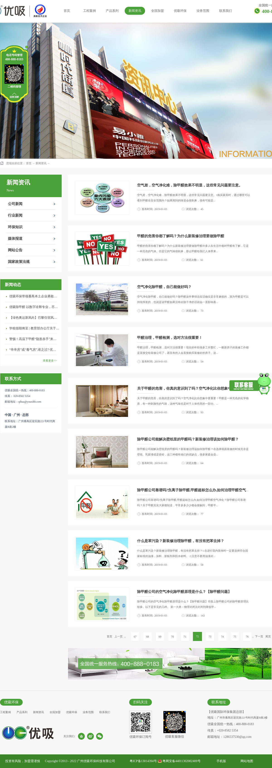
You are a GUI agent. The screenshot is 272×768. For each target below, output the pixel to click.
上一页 (118, 636)
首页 (67, 10)
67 (135, 636)
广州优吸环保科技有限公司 (96, 761)
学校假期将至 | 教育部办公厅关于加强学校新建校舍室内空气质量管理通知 (34, 328)
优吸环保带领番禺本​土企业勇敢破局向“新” (34, 296)
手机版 (220, 761)
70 (172, 636)
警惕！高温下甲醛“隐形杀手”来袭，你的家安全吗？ (34, 339)
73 (210, 636)
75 (234, 636)
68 (147, 636)
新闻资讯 (41, 163)
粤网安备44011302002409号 (181, 761)
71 (185, 636)
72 (197, 636)
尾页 (268, 636)
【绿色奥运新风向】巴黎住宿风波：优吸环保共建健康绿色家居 (34, 317)
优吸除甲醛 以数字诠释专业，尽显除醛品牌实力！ (34, 307)
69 (160, 636)
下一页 (259, 636)
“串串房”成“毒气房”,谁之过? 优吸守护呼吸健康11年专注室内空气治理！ (34, 349)
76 (247, 636)
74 (222, 636)
